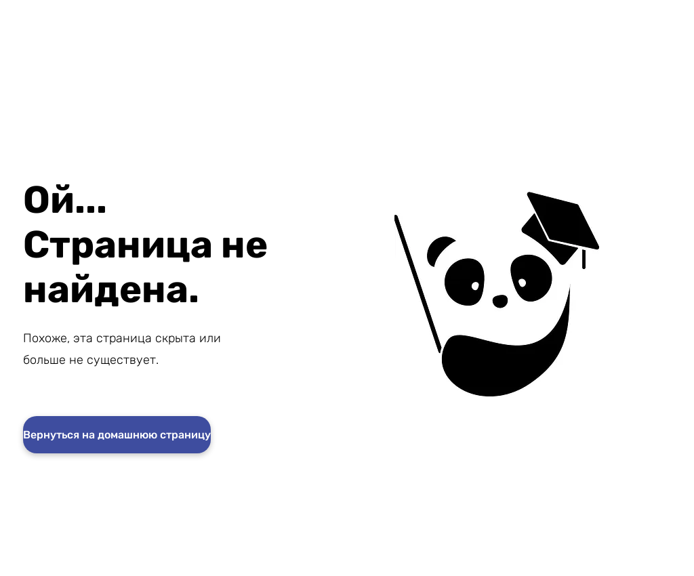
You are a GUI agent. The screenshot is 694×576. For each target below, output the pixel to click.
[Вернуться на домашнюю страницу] (117, 434)
